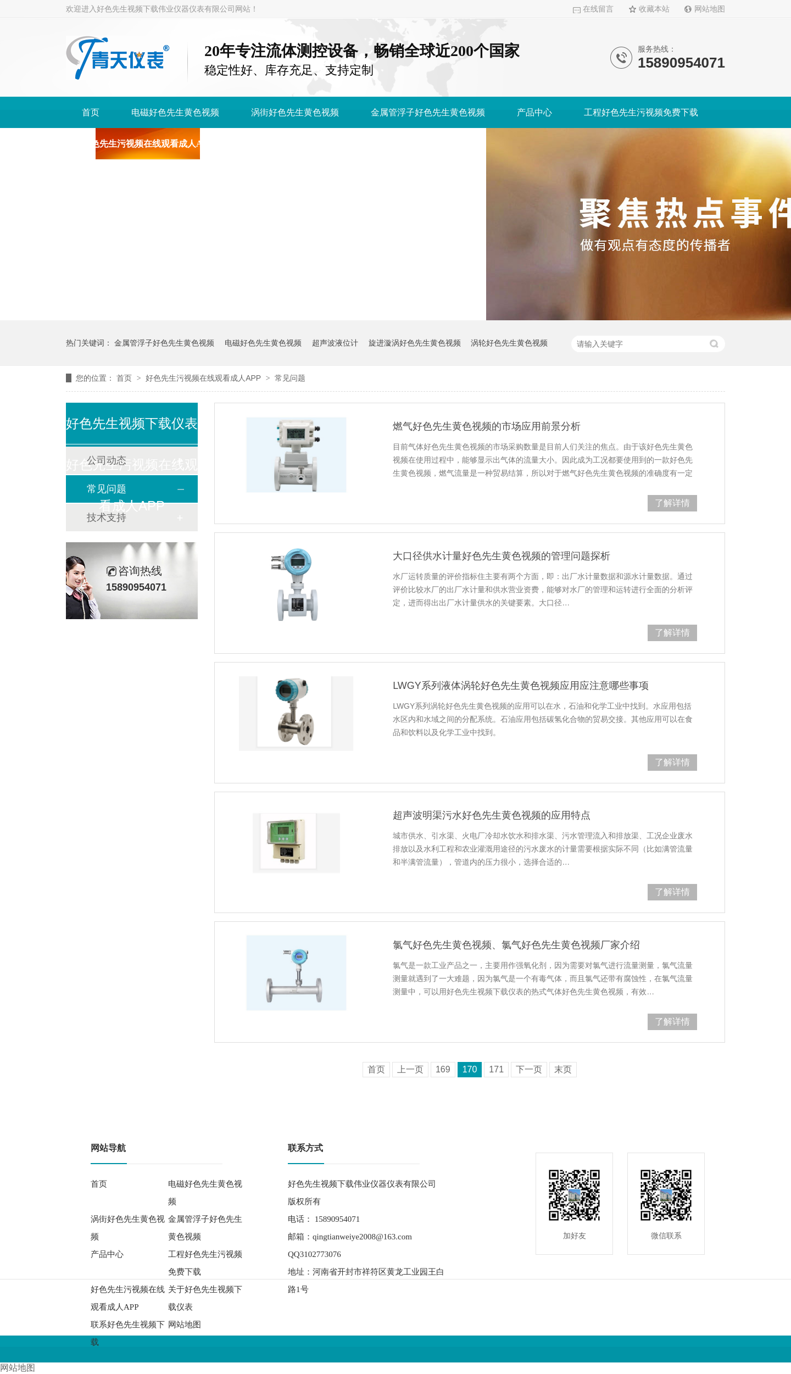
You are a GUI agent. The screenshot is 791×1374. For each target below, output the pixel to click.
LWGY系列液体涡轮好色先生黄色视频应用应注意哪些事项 (521, 685)
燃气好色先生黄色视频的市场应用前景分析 (487, 426)
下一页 (529, 1069)
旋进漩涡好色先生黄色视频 (415, 342)
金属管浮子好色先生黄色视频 (428, 112)
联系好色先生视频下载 (426, 143)
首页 (90, 112)
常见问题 (290, 378)
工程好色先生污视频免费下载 (641, 112)
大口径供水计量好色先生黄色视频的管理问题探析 (501, 555)
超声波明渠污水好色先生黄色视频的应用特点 (492, 815)
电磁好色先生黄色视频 (175, 112)
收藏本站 (654, 9)
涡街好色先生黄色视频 (295, 112)
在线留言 (598, 9)
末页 (563, 1069)
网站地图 (709, 9)
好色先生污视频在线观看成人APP (147, 143)
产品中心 (534, 112)
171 (496, 1069)
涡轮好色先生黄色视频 (509, 342)
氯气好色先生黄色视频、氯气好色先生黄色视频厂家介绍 (516, 944)
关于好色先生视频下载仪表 (297, 143)
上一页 (410, 1069)
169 (443, 1069)
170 (470, 1069)
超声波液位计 (335, 342)
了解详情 (672, 503)
